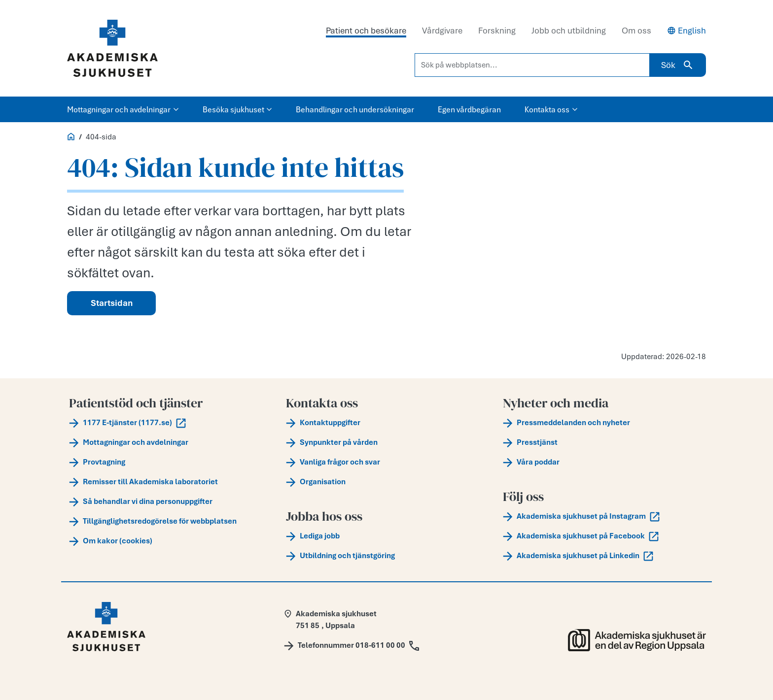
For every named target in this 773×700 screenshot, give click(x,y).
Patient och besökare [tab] (366, 30)
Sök (677, 65)
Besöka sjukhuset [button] (238, 109)
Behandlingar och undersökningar (355, 109)
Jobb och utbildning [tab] (568, 30)
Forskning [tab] (497, 30)
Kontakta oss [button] (551, 109)
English (686, 30)
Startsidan (112, 303)
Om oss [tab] (636, 30)
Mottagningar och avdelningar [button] (123, 109)
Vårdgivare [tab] (442, 30)
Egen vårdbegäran (469, 109)
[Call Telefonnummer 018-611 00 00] (351, 645)
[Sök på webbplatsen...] (532, 65)
